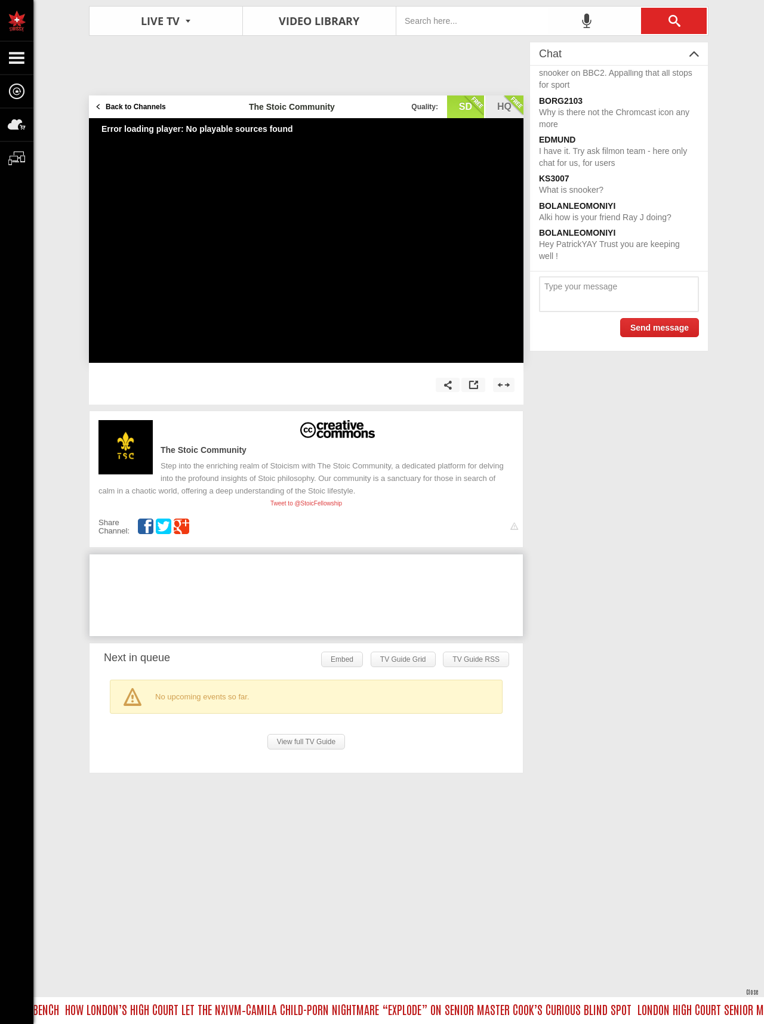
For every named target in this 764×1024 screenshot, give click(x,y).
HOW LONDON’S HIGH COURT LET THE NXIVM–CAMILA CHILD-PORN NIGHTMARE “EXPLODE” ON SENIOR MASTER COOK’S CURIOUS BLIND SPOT (353, 1009)
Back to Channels (136, 107)
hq (510, 105)
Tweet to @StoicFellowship (306, 503)
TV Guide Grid (403, 659)
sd (471, 105)
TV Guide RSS (476, 659)
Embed (342, 659)
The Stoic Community (204, 450)
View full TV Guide (306, 742)
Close (752, 991)
